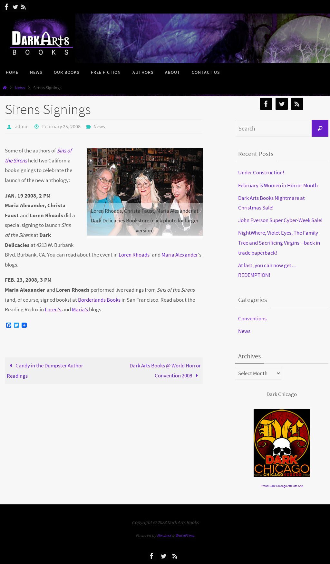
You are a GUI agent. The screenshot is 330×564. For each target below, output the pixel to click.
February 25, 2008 (61, 126)
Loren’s (53, 309)
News (20, 88)
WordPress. (185, 535)
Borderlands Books (99, 299)
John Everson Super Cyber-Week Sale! (280, 220)
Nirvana (164, 535)
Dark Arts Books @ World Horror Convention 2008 (165, 370)
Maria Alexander (179, 254)
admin (22, 126)
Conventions (252, 318)
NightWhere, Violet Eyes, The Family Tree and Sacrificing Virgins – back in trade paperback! (279, 242)
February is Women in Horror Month (278, 185)
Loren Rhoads (134, 254)
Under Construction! (261, 172)
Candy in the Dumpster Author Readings (45, 370)
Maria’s (80, 309)
